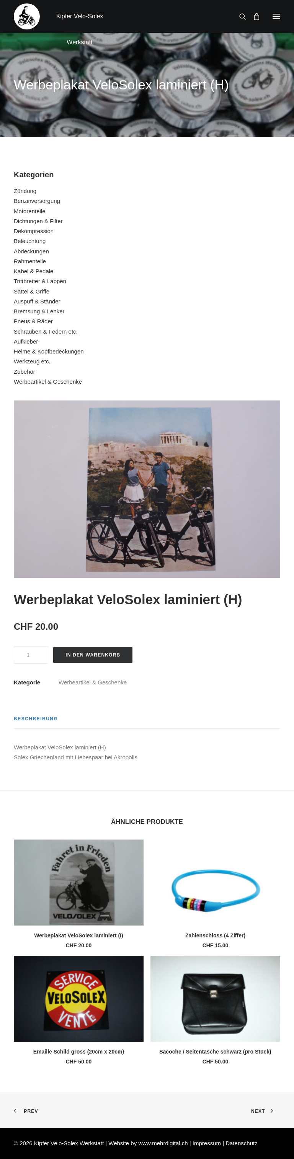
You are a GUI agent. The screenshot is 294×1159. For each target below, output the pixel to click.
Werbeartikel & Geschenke (48, 381)
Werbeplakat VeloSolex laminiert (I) (78, 935)
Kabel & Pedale (33, 271)
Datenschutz (241, 1143)
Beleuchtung (30, 241)
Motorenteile (30, 211)
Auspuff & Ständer (37, 301)
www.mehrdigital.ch (163, 1143)
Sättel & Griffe (31, 291)
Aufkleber (26, 341)
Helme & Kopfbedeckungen (49, 351)
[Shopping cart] (253, 16)
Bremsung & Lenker (39, 311)
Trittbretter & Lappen (40, 281)
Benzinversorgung (37, 201)
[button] (276, 16)
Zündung (25, 191)
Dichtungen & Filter (38, 221)
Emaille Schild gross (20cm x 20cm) (78, 1052)
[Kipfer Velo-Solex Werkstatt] (27, 16)
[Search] (239, 16)
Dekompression (34, 231)
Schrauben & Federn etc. (46, 331)
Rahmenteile (30, 261)
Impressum (207, 1143)
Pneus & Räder (33, 321)
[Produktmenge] (31, 655)
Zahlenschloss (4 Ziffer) (215, 935)
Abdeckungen (31, 251)
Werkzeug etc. (32, 361)
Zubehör (24, 371)
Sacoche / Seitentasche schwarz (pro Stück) (215, 1052)
